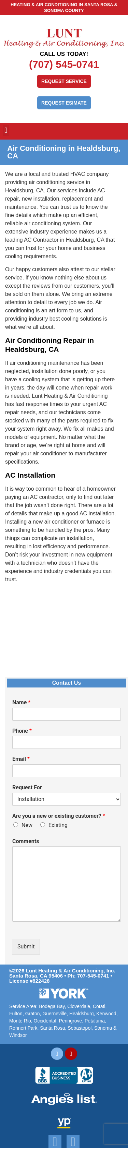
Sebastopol (79, 1028)
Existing (58, 825)
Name (21, 702)
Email (21, 759)
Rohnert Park (23, 1028)
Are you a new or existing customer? (58, 816)
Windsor (18, 1035)
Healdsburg (81, 1013)
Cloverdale (78, 1006)
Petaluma (95, 1021)
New (27, 825)
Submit (25, 946)
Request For (27, 787)
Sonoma (103, 1028)
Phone (22, 731)
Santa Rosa (52, 1028)
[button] (6, 130)
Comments (25, 841)
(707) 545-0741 (64, 64)
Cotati (99, 1006)
